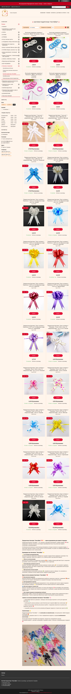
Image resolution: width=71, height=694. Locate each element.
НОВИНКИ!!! (42, 12)
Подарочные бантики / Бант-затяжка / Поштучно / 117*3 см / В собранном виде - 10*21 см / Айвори (58, 159)
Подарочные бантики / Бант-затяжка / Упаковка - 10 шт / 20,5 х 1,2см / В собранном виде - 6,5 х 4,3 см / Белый (57, 327)
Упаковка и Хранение (7, 66)
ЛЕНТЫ (4, 32)
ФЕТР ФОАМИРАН (6, 63)
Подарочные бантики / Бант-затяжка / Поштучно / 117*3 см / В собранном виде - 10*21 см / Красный (58, 243)
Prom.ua (41, 690)
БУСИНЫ (4, 34)
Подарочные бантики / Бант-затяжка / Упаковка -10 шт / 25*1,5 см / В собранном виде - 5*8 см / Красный (33, 453)
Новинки (4, 26)
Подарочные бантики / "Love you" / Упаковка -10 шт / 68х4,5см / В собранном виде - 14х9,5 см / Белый (33, 117)
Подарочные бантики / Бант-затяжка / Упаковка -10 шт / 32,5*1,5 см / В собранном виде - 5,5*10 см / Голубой (57, 495)
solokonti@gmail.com (7, 141)
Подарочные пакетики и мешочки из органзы (10, 71)
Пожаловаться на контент (33, 692)
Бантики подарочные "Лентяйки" (9, 73)
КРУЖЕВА (4, 37)
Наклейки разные (6, 76)
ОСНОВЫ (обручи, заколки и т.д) (9, 49)
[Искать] (68, 7)
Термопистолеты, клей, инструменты (7, 85)
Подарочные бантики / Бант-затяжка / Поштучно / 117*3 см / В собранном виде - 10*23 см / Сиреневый (34, 327)
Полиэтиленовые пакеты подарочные (10, 78)
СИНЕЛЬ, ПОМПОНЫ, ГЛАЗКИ (9, 58)
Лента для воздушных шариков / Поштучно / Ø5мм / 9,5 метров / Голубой (58, 33)
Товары (3, 24)
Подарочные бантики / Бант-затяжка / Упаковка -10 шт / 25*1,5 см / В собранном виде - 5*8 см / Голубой (33, 411)
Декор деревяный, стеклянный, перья (9, 53)
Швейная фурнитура (7, 87)
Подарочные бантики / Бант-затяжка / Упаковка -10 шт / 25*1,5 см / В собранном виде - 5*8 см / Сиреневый (57, 453)
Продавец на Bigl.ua (35, 691)
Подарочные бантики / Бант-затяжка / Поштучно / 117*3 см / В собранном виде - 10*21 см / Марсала (34, 285)
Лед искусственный (7, 95)
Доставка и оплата (61, 12)
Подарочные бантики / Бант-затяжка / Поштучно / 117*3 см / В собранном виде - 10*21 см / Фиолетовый (58, 285)
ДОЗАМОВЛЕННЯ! (6, 93)
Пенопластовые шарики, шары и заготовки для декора (10, 91)
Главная (48, 12)
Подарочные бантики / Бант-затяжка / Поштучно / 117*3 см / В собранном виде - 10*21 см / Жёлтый (34, 243)
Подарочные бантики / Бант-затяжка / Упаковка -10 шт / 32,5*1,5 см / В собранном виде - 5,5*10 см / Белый (33, 495)
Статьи (2, 675)
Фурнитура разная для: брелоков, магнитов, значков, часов (10, 81)
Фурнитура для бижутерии (8, 61)
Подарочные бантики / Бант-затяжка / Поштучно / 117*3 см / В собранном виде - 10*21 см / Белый (34, 201)
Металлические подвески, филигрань (8, 45)
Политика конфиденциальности (45, 692)
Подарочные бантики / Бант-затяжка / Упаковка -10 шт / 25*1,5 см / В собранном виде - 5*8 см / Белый (57, 369)
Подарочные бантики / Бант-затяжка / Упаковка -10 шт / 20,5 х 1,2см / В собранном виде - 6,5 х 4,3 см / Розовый (33, 369)
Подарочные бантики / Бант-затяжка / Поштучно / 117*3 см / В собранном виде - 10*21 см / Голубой (58, 201)
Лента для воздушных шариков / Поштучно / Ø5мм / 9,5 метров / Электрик (58, 75)
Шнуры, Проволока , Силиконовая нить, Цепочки (10, 56)
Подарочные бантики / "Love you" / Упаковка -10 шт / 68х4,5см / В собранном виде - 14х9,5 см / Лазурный (33, 159)
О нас (68, 12)
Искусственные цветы (7, 39)
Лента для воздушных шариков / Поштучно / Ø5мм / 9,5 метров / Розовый (34, 75)
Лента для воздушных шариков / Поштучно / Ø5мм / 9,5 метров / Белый (34, 33)
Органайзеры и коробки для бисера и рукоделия (8, 29)
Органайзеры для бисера (8, 68)
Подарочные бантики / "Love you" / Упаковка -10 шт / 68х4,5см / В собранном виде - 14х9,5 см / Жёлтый (58, 117)
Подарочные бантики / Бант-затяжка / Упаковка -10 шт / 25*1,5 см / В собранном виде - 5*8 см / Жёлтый (57, 411)
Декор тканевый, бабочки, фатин (10, 47)
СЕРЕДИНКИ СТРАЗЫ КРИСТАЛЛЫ (10, 41)
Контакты (53, 12)
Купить (33, 61)
